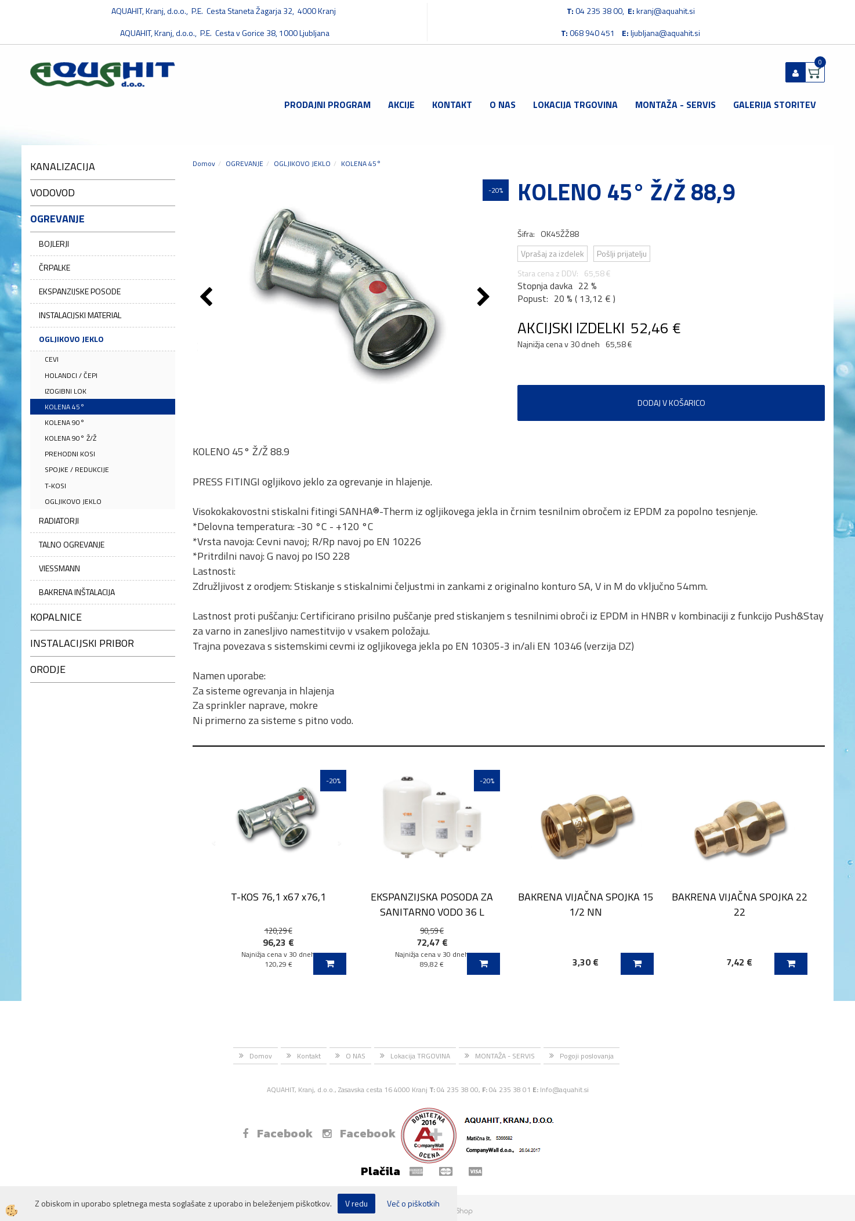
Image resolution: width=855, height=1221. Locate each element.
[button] (485, 298)
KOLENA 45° (65, 406)
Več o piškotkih (413, 1203)
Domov (204, 163)
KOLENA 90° (65, 422)
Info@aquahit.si (564, 1089)
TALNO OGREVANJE (71, 544)
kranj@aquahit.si (665, 11)
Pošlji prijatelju (622, 253)
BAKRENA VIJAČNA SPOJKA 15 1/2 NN (586, 904)
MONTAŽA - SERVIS (675, 104)
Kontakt (452, 104)
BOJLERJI (54, 243)
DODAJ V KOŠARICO (671, 403)
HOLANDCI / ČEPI (71, 375)
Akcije (401, 104)
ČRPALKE (54, 267)
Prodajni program (327, 104)
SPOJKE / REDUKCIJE (77, 469)
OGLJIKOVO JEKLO (71, 339)
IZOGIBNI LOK (65, 391)
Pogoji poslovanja (587, 1055)
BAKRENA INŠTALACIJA (77, 592)
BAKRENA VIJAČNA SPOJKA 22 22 (739, 904)
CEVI (52, 359)
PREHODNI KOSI (70, 453)
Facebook (277, 1133)
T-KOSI (55, 485)
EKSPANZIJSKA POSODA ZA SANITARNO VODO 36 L (432, 904)
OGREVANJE (244, 163)
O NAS (503, 104)
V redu (356, 1203)
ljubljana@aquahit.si (665, 33)
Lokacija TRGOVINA (575, 104)
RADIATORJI (59, 520)
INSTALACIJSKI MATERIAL (80, 315)
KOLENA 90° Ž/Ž (70, 438)
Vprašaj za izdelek (552, 253)
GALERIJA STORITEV (774, 104)
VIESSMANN (59, 568)
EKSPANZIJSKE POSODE (80, 291)
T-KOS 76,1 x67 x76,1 (278, 897)
